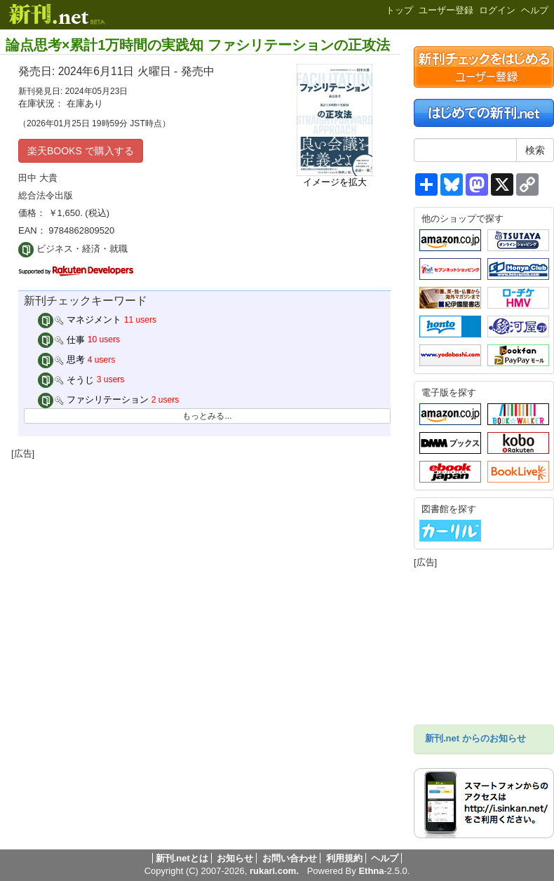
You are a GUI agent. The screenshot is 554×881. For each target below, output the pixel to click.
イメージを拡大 (335, 182)
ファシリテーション (93, 399)
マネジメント (80, 319)
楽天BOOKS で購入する (80, 150)
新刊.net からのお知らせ (475, 738)
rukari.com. (274, 871)
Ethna (371, 871)
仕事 (62, 340)
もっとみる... (206, 416)
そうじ (66, 380)
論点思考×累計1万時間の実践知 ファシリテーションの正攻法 (198, 45)
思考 (62, 359)
